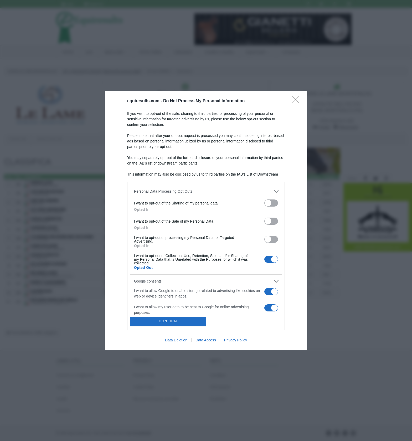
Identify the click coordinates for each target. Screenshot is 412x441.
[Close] (297, 101)
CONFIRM (168, 322)
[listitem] (206, 191)
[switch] (271, 203)
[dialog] (206, 220)
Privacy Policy (235, 340)
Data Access (205, 340)
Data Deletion (176, 340)
